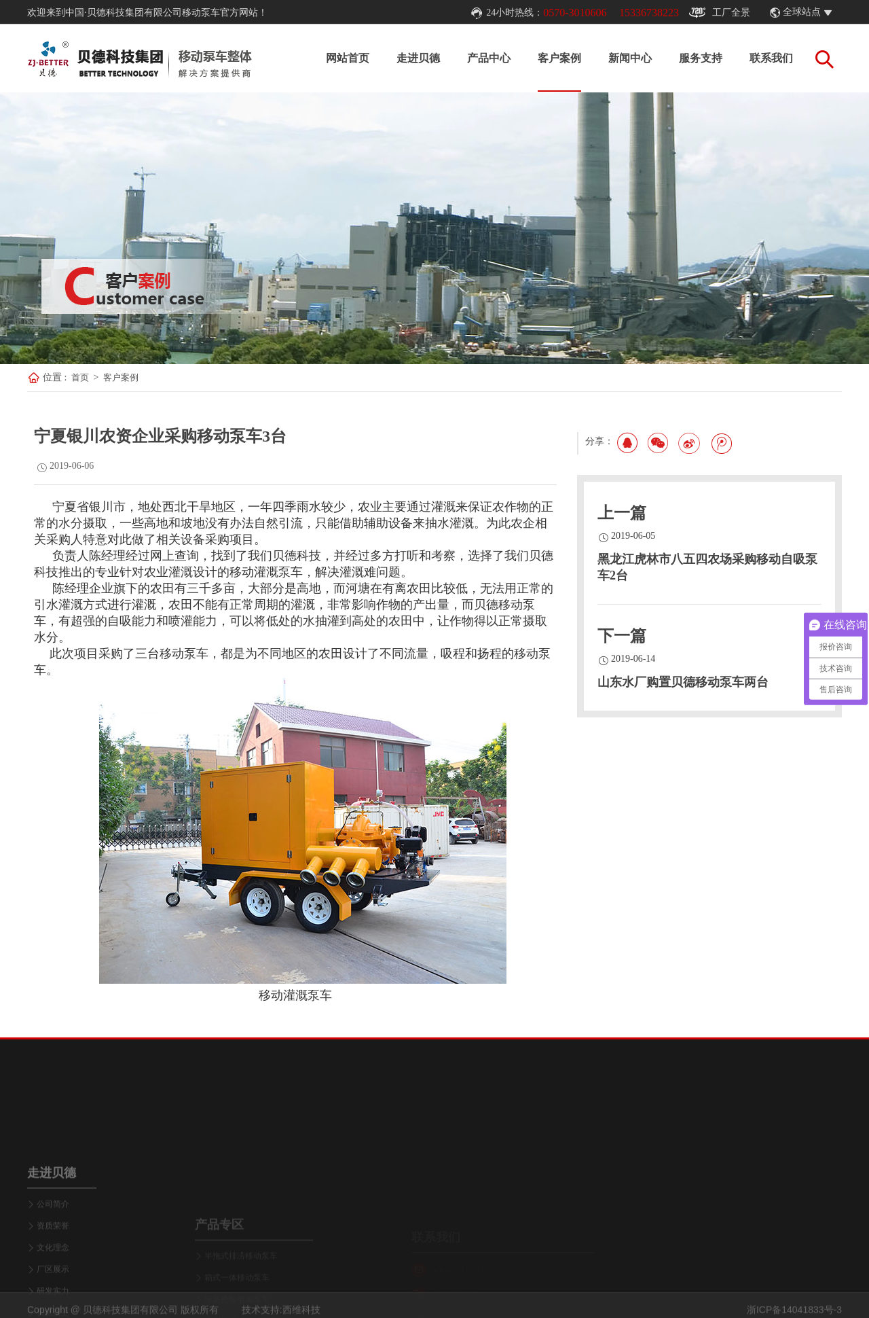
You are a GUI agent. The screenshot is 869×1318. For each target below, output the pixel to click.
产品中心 (489, 58)
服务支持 (700, 58)
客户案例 (559, 58)
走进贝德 (418, 58)
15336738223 (649, 12)
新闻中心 (630, 58)
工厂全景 (719, 13)
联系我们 (771, 58)
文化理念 (53, 1295)
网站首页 (347, 58)
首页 (80, 377)
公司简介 (53, 1252)
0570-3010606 (574, 12)
